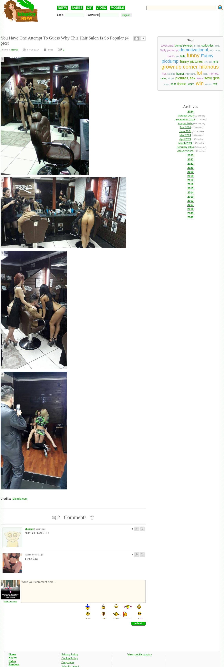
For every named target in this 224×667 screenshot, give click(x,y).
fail (177, 56)
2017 (190, 180)
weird (191, 84)
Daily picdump (169, 50)
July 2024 (185, 127)
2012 (190, 200)
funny (193, 55)
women (208, 84)
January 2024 (185, 150)
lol (199, 73)
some (166, 84)
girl (210, 62)
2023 (190, 155)
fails (182, 56)
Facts (171, 56)
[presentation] (50, 611)
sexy (200, 78)
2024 (190, 111)
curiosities (207, 45)
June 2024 (185, 131)
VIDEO (101, 7)
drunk (217, 50)
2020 (190, 167)
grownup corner (179, 67)
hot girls (171, 74)
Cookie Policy (69, 658)
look (205, 74)
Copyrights (67, 662)
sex (192, 78)
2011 (190, 204)
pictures (181, 78)
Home (12, 654)
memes (213, 73)
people (171, 78)
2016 (190, 184)
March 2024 (185, 143)
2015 (190, 188)
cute (217, 46)
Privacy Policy (69, 654)
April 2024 (185, 139)
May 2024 (185, 135)
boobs (197, 46)
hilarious (209, 67)
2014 (190, 192)
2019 (190, 171)
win (200, 83)
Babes (12, 661)
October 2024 (186, 115)
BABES (77, 7)
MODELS (117, 7)
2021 (190, 163)
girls (216, 61)
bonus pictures (184, 45)
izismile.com (20, 498)
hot (164, 73)
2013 (190, 196)
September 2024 (185, 119)
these (181, 84)
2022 (190, 159)
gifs (206, 62)
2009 (190, 213)
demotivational (193, 49)
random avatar (10, 601)
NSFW (62, 7)
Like (136, 38)
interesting (190, 74)
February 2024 (185, 147)
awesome (167, 45)
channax (29, 529)
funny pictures (191, 61)
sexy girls (212, 78)
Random (14, 664)
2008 (190, 217)
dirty (212, 50)
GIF (89, 7)
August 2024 (185, 123)
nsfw (163, 78)
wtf (215, 84)
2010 (190, 209)
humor (180, 73)
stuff (173, 84)
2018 (190, 176)
